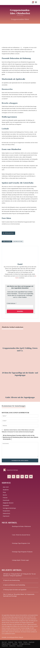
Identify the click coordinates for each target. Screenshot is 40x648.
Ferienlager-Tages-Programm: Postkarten (22, 551)
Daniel (20, 264)
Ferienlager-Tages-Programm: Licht (21, 543)
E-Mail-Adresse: (11, 303)
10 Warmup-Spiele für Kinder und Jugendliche (14, 589)
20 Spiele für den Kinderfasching (11, 580)
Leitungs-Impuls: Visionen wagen (20, 560)
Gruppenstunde (18, 241)
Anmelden (20, 311)
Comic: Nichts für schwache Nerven (21, 535)
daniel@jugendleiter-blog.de (15, 637)
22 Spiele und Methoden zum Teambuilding (14, 585)
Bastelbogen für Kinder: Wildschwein (21, 526)
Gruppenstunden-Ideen (20, 19)
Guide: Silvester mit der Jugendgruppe (20, 397)
